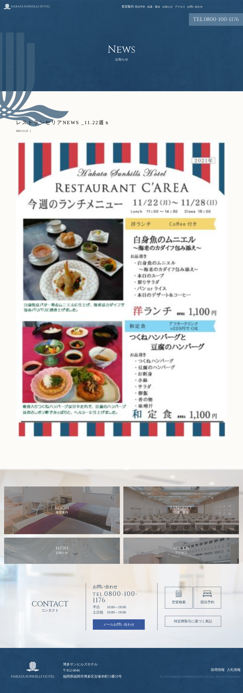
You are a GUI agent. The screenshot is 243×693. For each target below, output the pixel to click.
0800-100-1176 (216, 19)
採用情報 (218, 669)
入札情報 (234, 669)
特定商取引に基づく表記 (193, 621)
